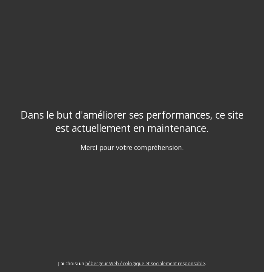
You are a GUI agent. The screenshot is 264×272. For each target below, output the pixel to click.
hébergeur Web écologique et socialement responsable (145, 263)
